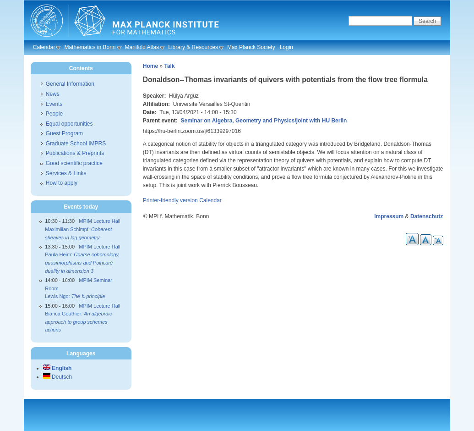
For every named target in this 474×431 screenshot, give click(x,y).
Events (54, 104)
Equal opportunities (69, 124)
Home (150, 66)
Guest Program (64, 133)
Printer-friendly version (170, 200)
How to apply (61, 183)
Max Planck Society (251, 47)
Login (286, 47)
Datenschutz (426, 216)
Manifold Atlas (142, 47)
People (54, 114)
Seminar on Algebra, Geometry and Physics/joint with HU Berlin (263, 120)
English (57, 368)
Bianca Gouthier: (78, 321)
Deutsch (57, 377)
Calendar (44, 47)
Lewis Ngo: (75, 296)
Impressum (388, 216)
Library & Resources (193, 47)
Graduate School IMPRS (76, 143)
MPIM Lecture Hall (99, 221)
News (53, 94)
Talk (169, 66)
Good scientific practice (74, 163)
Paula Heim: (82, 262)
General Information (70, 84)
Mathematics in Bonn (89, 47)
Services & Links (66, 173)
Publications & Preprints (75, 153)
